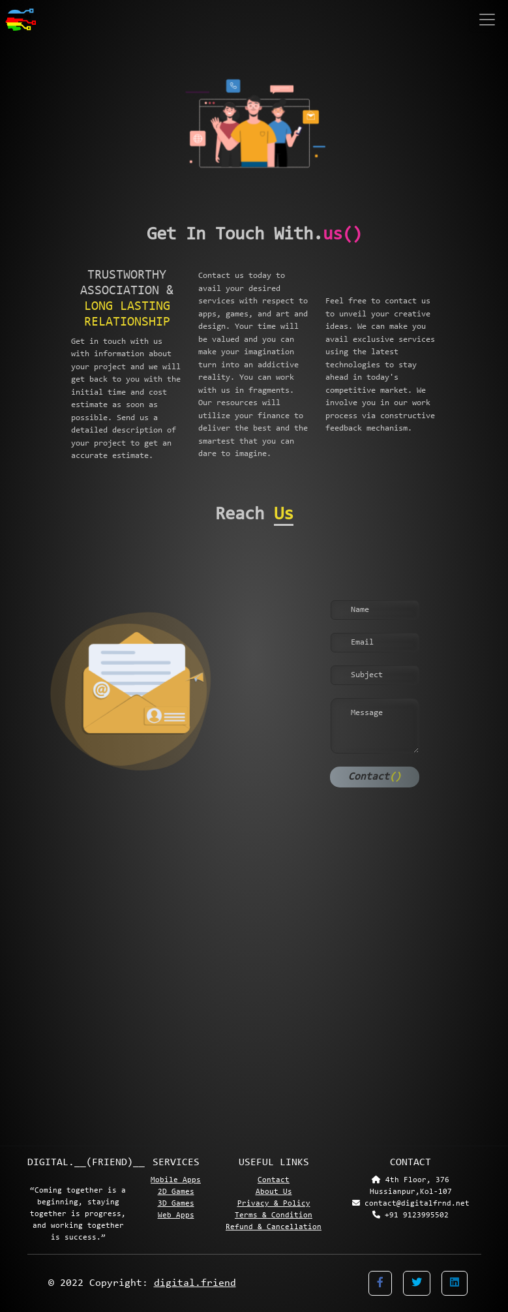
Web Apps (176, 1215)
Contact (374, 777)
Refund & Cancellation (273, 1227)
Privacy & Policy (273, 1204)
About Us (274, 1192)
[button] (380, 1283)
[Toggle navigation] (488, 20)
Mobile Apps (176, 1180)
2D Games (176, 1192)
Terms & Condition (273, 1215)
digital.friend (195, 1283)
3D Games (176, 1204)
